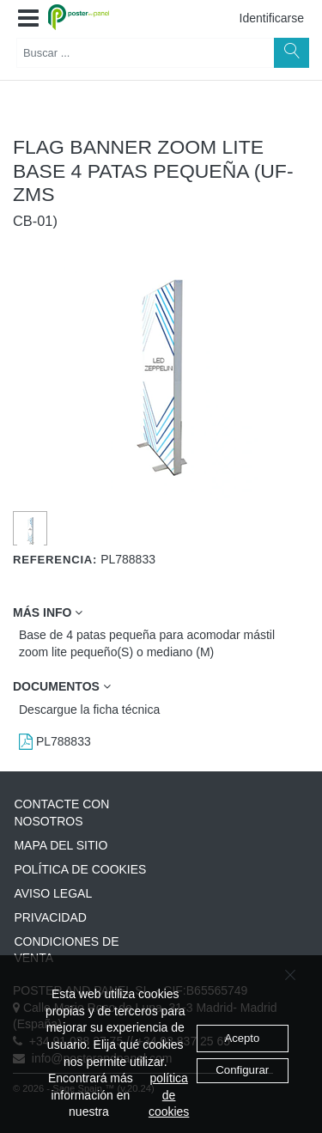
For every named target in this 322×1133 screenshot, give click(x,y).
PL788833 (55, 741)
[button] (28, 19)
